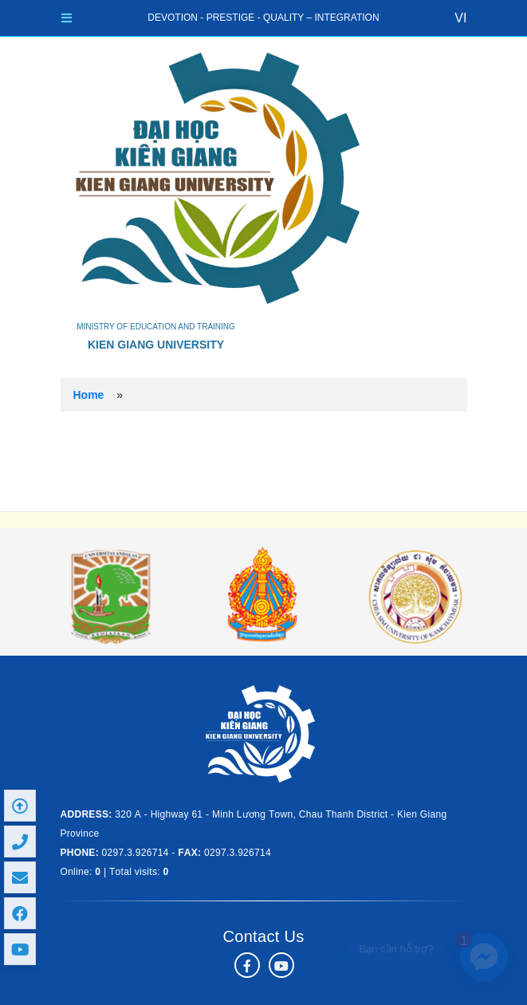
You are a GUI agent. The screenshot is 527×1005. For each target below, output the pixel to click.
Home (88, 394)
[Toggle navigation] (67, 18)
